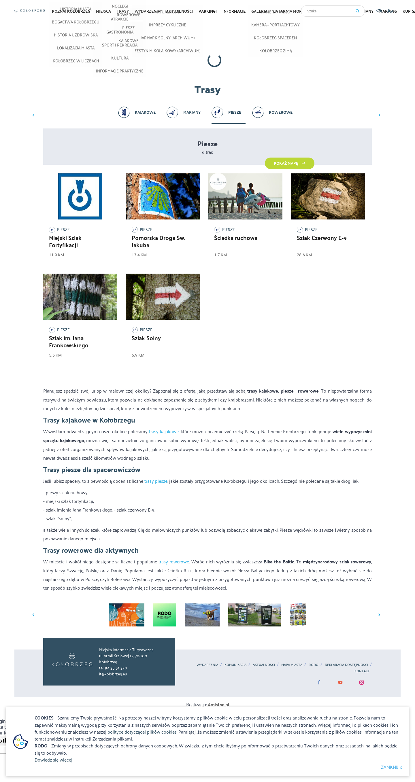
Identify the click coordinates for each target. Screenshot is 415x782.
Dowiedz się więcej (53, 760)
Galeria (259, 11)
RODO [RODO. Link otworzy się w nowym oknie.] (313, 664)
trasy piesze (155, 481)
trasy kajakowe (164, 431)
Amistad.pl (218, 704)
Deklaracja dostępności (346, 664)
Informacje (234, 11)
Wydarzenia (147, 11)
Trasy (123, 11)
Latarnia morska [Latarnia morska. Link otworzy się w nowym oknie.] (291, 11)
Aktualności (264, 664)
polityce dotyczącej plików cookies (142, 732)
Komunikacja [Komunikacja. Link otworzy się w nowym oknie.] (235, 664)
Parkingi (208, 11)
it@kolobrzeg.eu (113, 673)
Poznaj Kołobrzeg (71, 11)
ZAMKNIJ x (391, 766)
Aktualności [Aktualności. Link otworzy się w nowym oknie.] (179, 11)
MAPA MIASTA (291, 664)
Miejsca (103, 11)
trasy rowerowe (174, 561)
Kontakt (362, 671)
